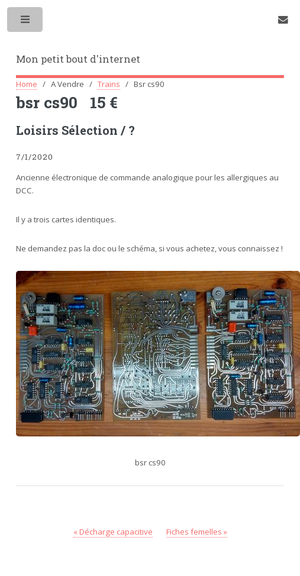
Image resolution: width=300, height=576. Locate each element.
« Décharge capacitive (113, 531)
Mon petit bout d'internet (78, 59)
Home (26, 84)
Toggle (25, 22)
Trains (109, 84)
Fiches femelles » (196, 531)
